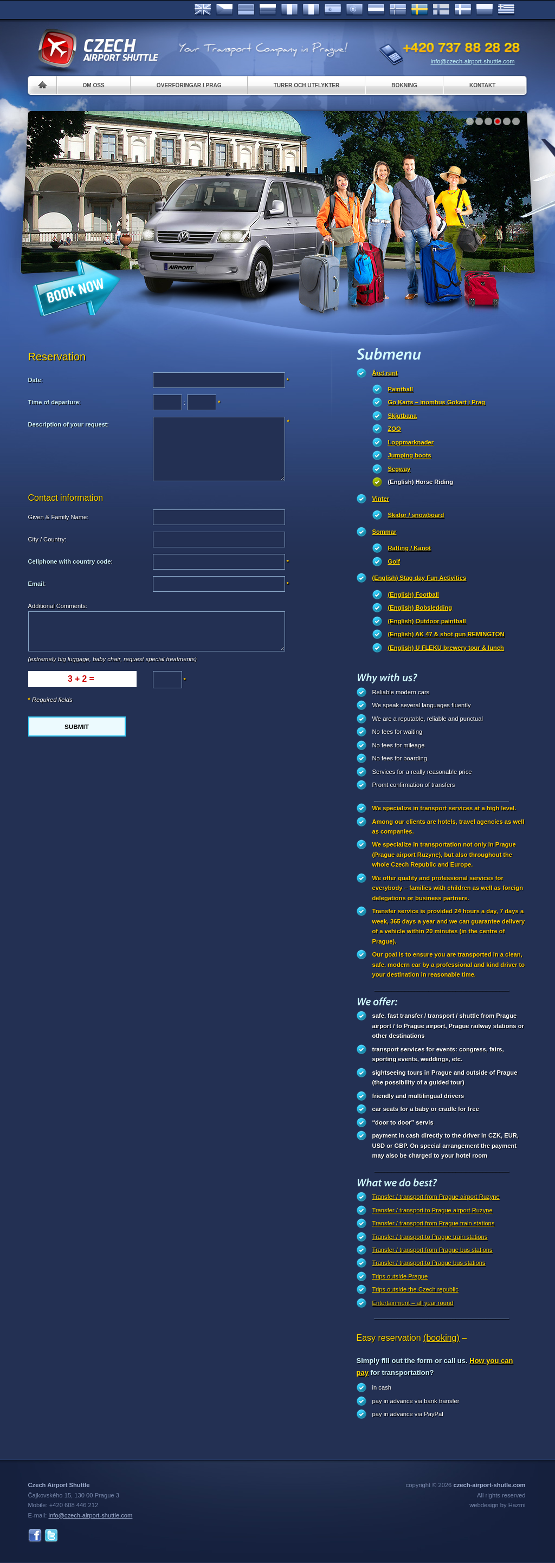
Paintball (401, 389)
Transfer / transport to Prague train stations (430, 1236)
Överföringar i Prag (189, 85)
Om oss (94, 85)
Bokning (404, 85)
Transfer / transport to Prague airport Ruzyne (432, 1210)
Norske (397, 10)
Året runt (385, 373)
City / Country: (47, 539)
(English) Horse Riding (421, 482)
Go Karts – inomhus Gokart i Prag (437, 402)
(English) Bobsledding (420, 607)
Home (42, 85)
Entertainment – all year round (413, 1303)
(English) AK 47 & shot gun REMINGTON (446, 634)
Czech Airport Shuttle (98, 49)
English (202, 10)
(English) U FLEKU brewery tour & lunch (446, 647)
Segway (399, 469)
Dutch (376, 10)
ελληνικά (506, 10)
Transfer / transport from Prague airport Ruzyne (436, 1196)
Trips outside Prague (400, 1276)
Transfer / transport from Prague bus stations (432, 1249)
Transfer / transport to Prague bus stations (429, 1263)
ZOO (394, 428)
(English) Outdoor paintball (427, 621)
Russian (267, 10)
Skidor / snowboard (416, 515)
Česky (224, 10)
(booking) (441, 1337)
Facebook (35, 1535)
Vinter (381, 498)
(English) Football (413, 594)
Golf (394, 561)
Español (332, 10)
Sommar (384, 531)
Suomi (441, 10)
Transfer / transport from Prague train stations (433, 1223)
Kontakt (482, 85)
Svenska (419, 10)
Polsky (484, 10)
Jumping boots (409, 455)
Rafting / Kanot (409, 548)
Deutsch (246, 10)
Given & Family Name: (58, 517)
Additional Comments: (57, 606)
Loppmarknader (411, 442)
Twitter (51, 1535)
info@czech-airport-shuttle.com (473, 61)
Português (354, 10)
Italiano (311, 10)
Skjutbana (402, 415)
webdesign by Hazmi (497, 1505)
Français (289, 10)
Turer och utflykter (307, 85)
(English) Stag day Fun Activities (419, 577)
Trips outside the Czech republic (415, 1289)
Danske (463, 10)
